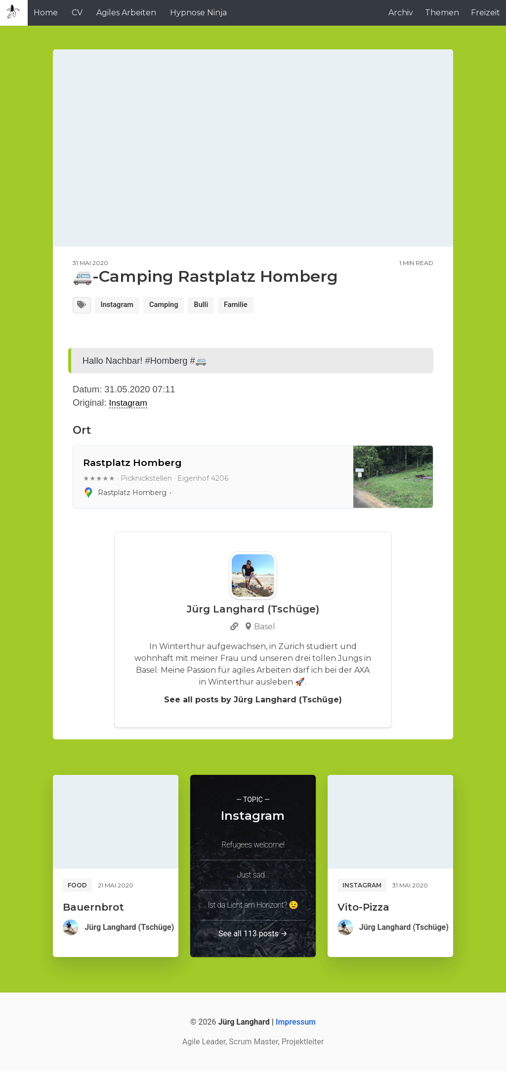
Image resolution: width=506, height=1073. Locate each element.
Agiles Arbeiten (126, 12)
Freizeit (485, 12)
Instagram (121, 305)
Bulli (212, 305)
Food (77, 886)
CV (77, 12)
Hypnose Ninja (198, 12)
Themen (442, 12)
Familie (249, 305)
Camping (171, 305)
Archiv (400, 12)
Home (46, 12)
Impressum (296, 1023)
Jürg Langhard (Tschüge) (129, 928)
